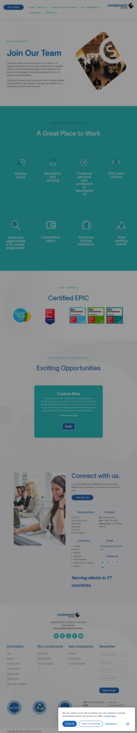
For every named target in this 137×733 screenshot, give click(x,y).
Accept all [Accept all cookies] (69, 724)
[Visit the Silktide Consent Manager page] (128, 724)
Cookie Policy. (110, 716)
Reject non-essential (91, 724)
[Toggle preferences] (111, 724)
